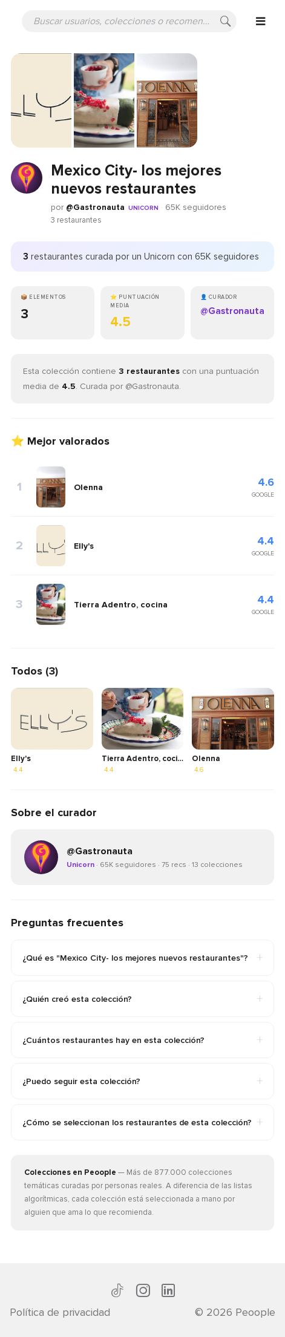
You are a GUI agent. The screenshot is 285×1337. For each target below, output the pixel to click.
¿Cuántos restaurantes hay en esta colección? (142, 1040)
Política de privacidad (60, 1312)
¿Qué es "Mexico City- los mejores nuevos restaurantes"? (142, 958)
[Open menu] (260, 21)
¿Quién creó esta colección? (142, 999)
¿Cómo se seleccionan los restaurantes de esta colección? (142, 1122)
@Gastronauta (95, 207)
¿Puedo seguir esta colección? (142, 1081)
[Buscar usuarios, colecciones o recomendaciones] (129, 21)
